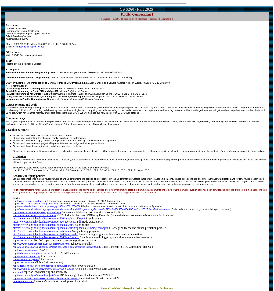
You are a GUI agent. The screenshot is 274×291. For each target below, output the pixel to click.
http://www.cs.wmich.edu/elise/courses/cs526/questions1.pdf (47, 221)
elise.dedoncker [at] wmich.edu (28, 46)
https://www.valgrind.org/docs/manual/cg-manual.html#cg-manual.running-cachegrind (61, 227)
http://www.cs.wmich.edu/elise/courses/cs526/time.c (42, 231)
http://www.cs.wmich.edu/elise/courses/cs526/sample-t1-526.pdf (49, 218)
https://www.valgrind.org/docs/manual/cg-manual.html (43, 224)
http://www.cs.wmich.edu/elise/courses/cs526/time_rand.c (45, 234)
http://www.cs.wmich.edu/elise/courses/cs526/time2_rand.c (46, 237)
